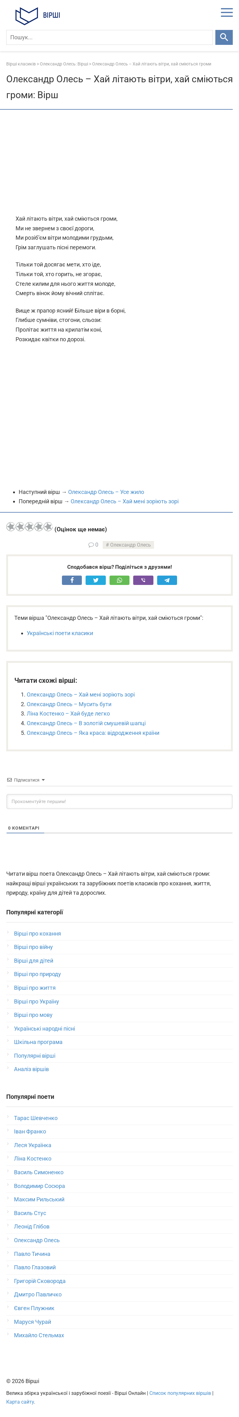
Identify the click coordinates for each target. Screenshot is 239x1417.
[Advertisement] (119, 162)
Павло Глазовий (35, 1267)
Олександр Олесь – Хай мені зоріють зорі (125, 501)
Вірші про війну (33, 947)
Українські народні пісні (44, 1028)
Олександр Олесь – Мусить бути (69, 704)
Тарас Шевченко (36, 1118)
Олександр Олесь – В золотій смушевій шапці (86, 723)
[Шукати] (224, 37)
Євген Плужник (34, 1308)
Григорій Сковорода (40, 1281)
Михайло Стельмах (39, 1335)
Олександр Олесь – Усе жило (106, 492)
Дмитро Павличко (38, 1294)
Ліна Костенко (32, 1158)
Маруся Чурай (32, 1322)
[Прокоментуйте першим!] (119, 801)
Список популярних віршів (180, 1393)
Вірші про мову (33, 1015)
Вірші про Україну (36, 1001)
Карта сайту (20, 1402)
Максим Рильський (39, 1199)
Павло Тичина (32, 1254)
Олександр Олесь (130, 545)
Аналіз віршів (31, 1069)
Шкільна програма (38, 1042)
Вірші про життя (35, 987)
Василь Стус (30, 1213)
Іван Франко (30, 1131)
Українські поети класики (60, 633)
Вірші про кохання (37, 933)
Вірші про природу (37, 974)
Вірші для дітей (33, 960)
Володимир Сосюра (39, 1186)
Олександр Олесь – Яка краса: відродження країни (93, 733)
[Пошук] (109, 37)
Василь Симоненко (38, 1172)
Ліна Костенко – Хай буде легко (68, 713)
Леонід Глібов (31, 1226)
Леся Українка (32, 1145)
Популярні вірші (34, 1055)
